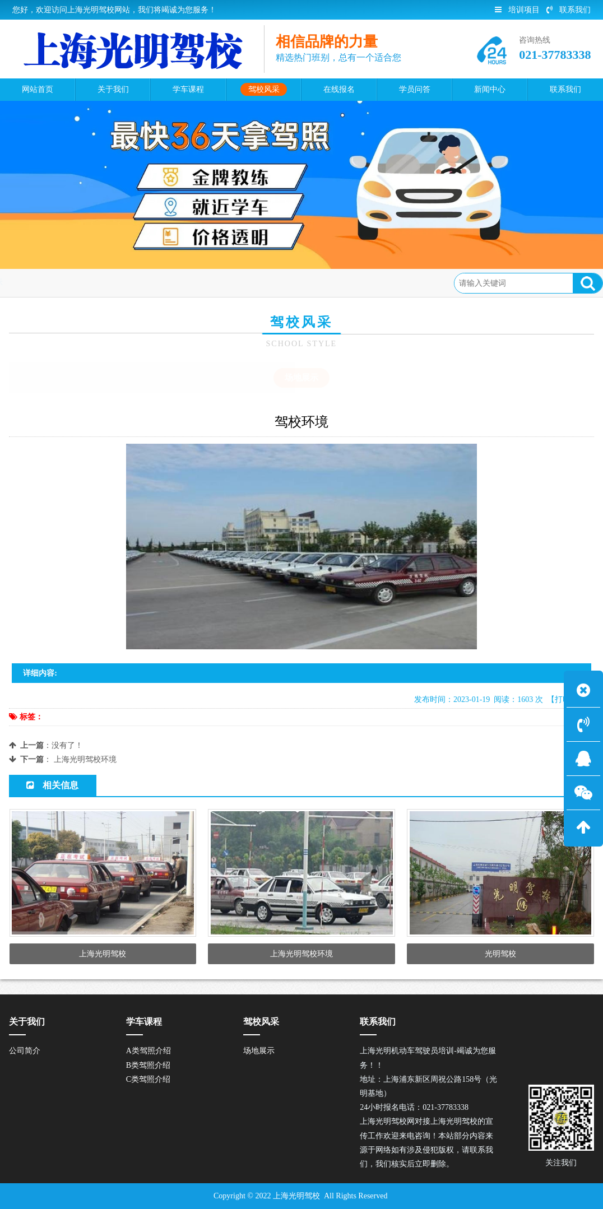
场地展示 (140, 282)
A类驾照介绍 (148, 1051)
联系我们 (568, 10)
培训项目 (517, 10)
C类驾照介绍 (148, 1079)
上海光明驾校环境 (85, 759)
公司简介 (24, 1051)
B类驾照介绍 (148, 1065)
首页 (58, 282)
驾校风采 (95, 282)
